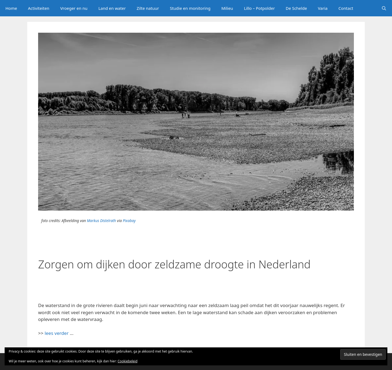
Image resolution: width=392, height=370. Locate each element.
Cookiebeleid (127, 361)
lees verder (57, 333)
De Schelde (296, 8)
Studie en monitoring (190, 8)
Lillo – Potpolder (259, 8)
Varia (323, 8)
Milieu (227, 8)
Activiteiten (38, 8)
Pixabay (129, 220)
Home (11, 8)
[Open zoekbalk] (384, 8)
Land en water (112, 8)
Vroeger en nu (73, 8)
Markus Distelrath (101, 220)
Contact (345, 8)
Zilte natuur (148, 8)
